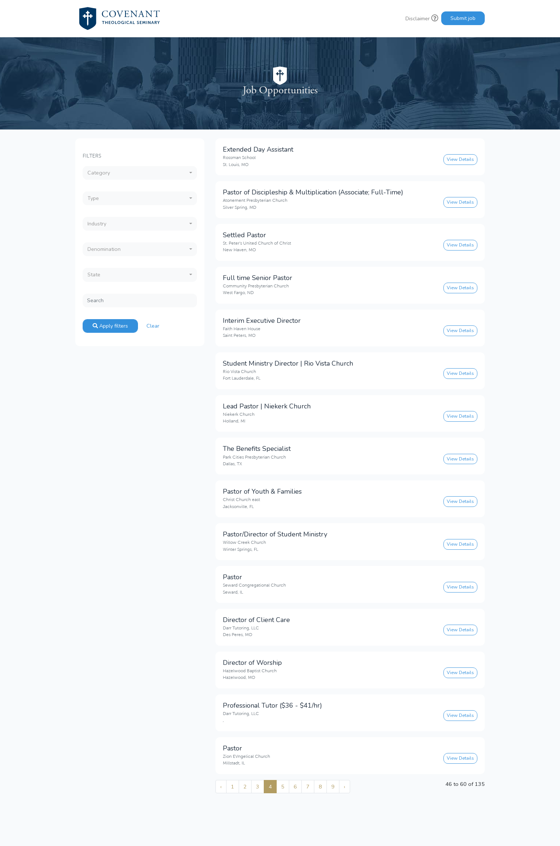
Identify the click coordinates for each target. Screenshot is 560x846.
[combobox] (140, 173)
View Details (460, 159)
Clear (152, 325)
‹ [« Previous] (221, 786)
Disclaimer (421, 18)
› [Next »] (344, 786)
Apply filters (110, 325)
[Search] (140, 300)
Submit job (463, 18)
